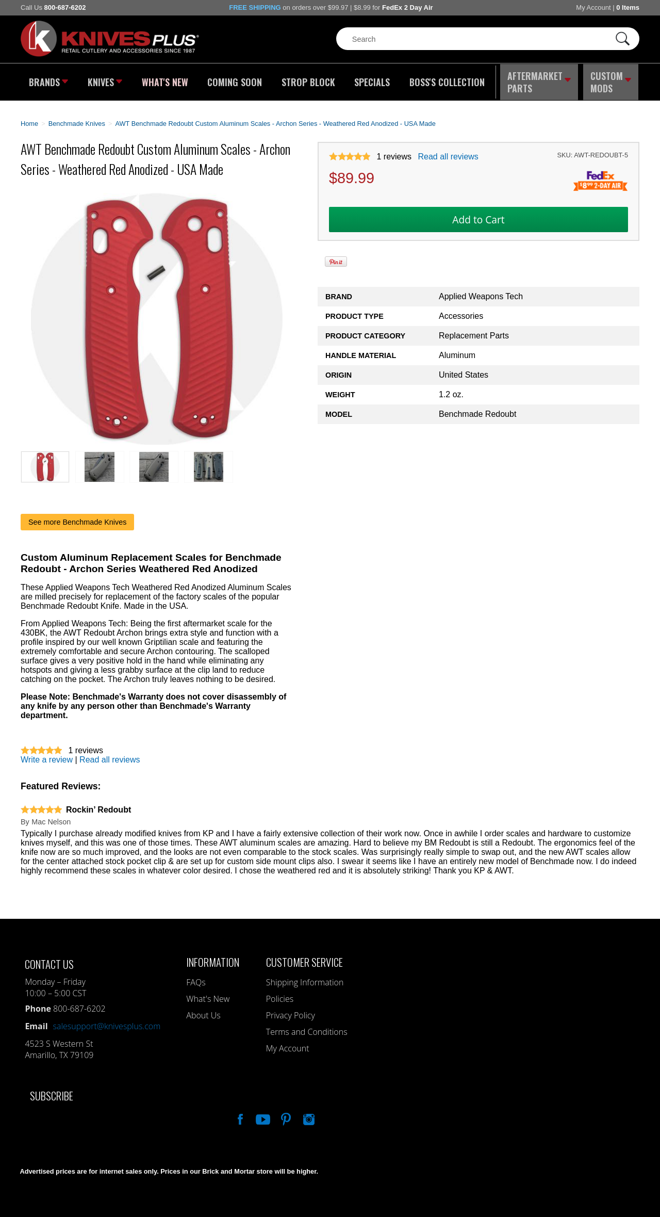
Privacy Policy (290, 1010)
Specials (369, 80)
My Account (593, 7)
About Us (203, 1010)
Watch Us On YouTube (262, 1113)
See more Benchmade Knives (77, 517)
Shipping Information (305, 977)
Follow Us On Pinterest (285, 1113)
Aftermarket (539, 79)
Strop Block (307, 80)
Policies (279, 994)
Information (212, 957)
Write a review (47, 755)
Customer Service (304, 957)
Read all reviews (448, 152)
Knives (105, 79)
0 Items (627, 7)
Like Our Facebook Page (239, 1113)
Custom (611, 79)
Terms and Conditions (307, 1027)
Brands (48, 79)
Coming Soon (234, 80)
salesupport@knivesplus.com (107, 1021)
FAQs (195, 977)
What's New (165, 80)
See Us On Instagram (308, 1113)
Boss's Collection (443, 80)
